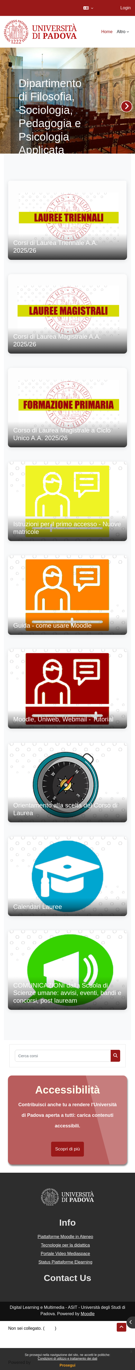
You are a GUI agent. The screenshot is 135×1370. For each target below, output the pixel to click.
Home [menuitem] (106, 31)
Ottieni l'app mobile (26, 1347)
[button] (88, 8)
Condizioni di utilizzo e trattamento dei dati (67, 1358)
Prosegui (67, 1365)
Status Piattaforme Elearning (65, 1262)
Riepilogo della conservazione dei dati (43, 1334)
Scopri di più (67, 1149)
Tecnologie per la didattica (65, 1245)
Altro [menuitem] (121, 31)
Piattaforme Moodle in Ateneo (65, 1236)
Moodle (87, 1313)
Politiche (16, 1341)
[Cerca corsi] (63, 1056)
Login (125, 8)
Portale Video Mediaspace (65, 1253)
